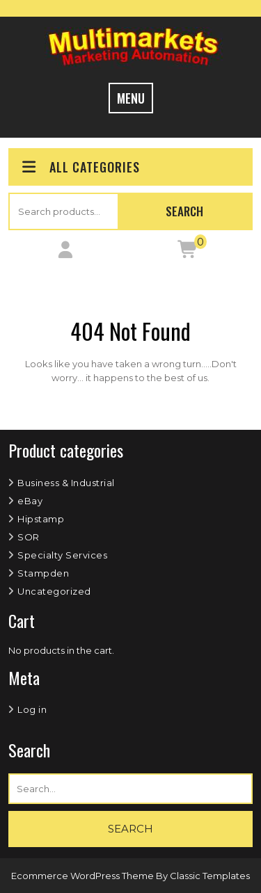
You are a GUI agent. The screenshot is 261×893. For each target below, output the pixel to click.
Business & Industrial (66, 482)
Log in (32, 709)
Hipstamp (40, 518)
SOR (28, 536)
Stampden (43, 573)
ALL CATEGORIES (79, 167)
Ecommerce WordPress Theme (83, 875)
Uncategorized (54, 591)
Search (184, 211)
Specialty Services (62, 555)
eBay (29, 500)
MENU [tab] (131, 98)
